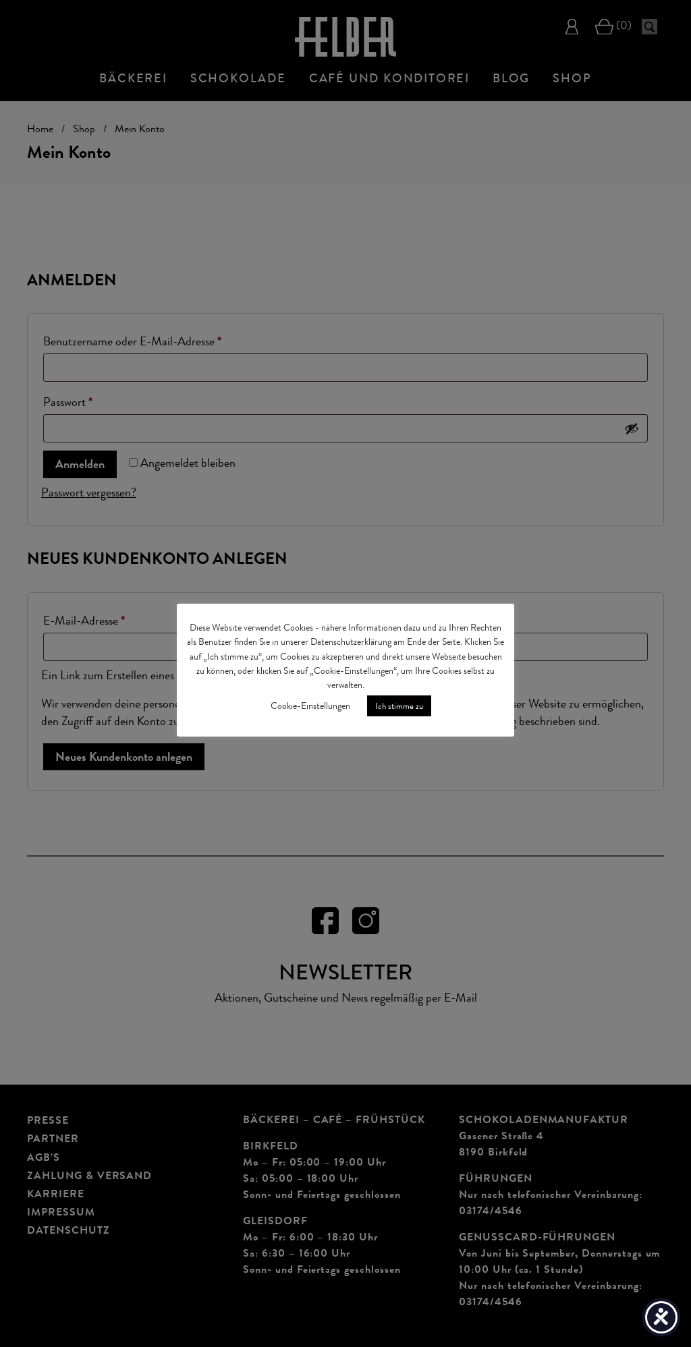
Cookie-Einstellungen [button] (310, 706)
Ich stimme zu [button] (399, 705)
